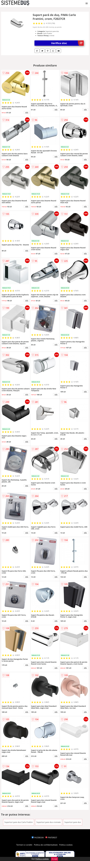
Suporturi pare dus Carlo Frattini (18, 822)
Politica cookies (66, 845)
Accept (54, 859)
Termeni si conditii (24, 845)
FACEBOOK (38, 837)
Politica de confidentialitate (46, 845)
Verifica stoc (67, 43)
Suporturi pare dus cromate (48, 822)
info (26, 112)
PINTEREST (51, 837)
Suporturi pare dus (72, 822)
